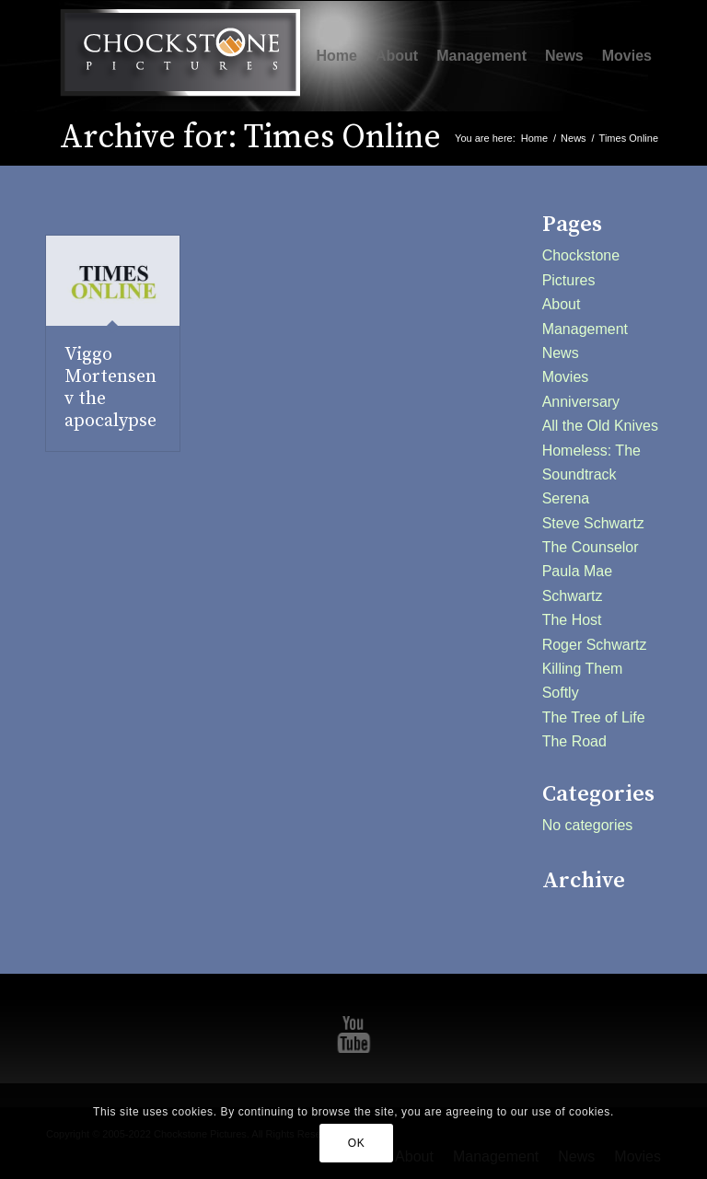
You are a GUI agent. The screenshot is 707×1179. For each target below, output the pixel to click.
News (560, 353)
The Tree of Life (593, 717)
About (561, 304)
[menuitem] (336, 56)
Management (585, 329)
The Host (572, 620)
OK (356, 1143)
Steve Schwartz (593, 523)
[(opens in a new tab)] (113, 281)
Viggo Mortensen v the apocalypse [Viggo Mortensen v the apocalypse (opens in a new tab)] (110, 388)
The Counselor (590, 547)
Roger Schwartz (594, 645)
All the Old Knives (600, 425)
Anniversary (581, 402)
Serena (566, 498)
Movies (565, 377)
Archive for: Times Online (250, 137)
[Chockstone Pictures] (179, 56)
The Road (574, 741)
